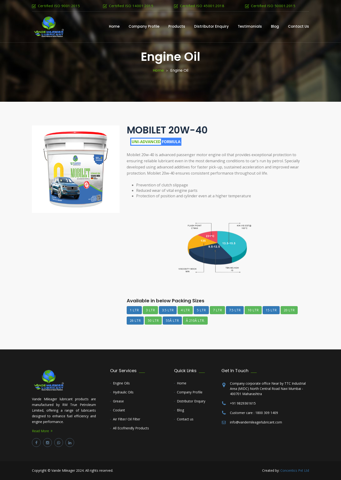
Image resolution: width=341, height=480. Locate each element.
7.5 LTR (235, 310)
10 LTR (253, 310)
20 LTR (289, 310)
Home (114, 26)
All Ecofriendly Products (131, 428)
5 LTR (201, 310)
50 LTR (153, 320)
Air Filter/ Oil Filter (126, 419)
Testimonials (250, 26)
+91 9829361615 (243, 403)
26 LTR (135, 320)
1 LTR (134, 310)
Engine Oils (121, 383)
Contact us (185, 419)
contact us (298, 26)
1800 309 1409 (266, 412)
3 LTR (150, 310)
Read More (40, 431)
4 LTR (185, 310)
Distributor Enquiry (211, 26)
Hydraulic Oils (123, 392)
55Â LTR (172, 320)
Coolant (119, 410)
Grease (118, 401)
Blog (275, 26)
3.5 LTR (168, 310)
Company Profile (144, 26)
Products (176, 26)
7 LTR (217, 310)
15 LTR (271, 310)
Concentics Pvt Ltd (294, 470)
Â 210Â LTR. (195, 320)
